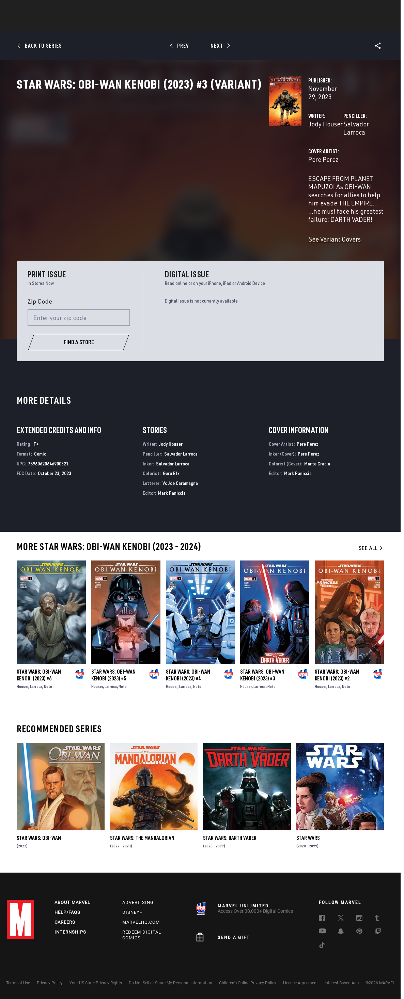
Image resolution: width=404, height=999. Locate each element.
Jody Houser (148, 146)
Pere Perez (146, 173)
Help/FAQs (67, 912)
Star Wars (308, 837)
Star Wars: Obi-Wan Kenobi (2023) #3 (262, 674)
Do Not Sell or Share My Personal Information (170, 983)
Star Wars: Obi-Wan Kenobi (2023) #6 (39, 674)
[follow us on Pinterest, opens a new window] (359, 931)
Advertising (138, 902)
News (99, 24)
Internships (70, 932)
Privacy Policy (50, 983)
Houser (22, 685)
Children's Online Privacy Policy (247, 983)
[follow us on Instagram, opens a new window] (359, 919)
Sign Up (54, 8)
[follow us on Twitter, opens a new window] (341, 919)
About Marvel (72, 902)
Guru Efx (171, 472)
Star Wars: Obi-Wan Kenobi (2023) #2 (337, 674)
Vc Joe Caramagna (180, 482)
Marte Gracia (317, 462)
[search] (385, 8)
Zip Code (40, 300)
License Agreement (300, 983)
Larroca (36, 685)
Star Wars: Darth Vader (230, 837)
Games (250, 24)
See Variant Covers (157, 220)
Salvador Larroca (279, 146)
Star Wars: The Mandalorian (142, 837)
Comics (124, 24)
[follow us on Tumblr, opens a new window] (377, 919)
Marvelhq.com (141, 922)
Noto (48, 685)
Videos (276, 24)
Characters (157, 24)
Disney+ (132, 912)
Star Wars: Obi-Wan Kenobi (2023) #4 (188, 674)
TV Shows (221, 24)
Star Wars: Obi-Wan (39, 837)
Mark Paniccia (172, 492)
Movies (190, 24)
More (301, 24)
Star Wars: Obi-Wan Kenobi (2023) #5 (113, 674)
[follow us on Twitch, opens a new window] (378, 932)
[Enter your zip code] (78, 316)
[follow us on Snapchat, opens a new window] (341, 932)
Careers (65, 922)
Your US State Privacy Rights (95, 983)
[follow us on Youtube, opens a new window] (322, 931)
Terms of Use (18, 983)
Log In (31, 8)
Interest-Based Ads (342, 983)
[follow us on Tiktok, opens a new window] (322, 946)
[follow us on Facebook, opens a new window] (322, 919)
